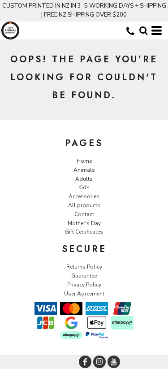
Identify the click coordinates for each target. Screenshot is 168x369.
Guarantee (84, 275)
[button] (143, 30)
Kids (84, 187)
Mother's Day (84, 223)
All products (84, 205)
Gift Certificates (84, 231)
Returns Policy (84, 266)
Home (84, 161)
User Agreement (84, 293)
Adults (84, 178)
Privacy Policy (84, 284)
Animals (84, 170)
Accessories (84, 196)
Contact (84, 214)
